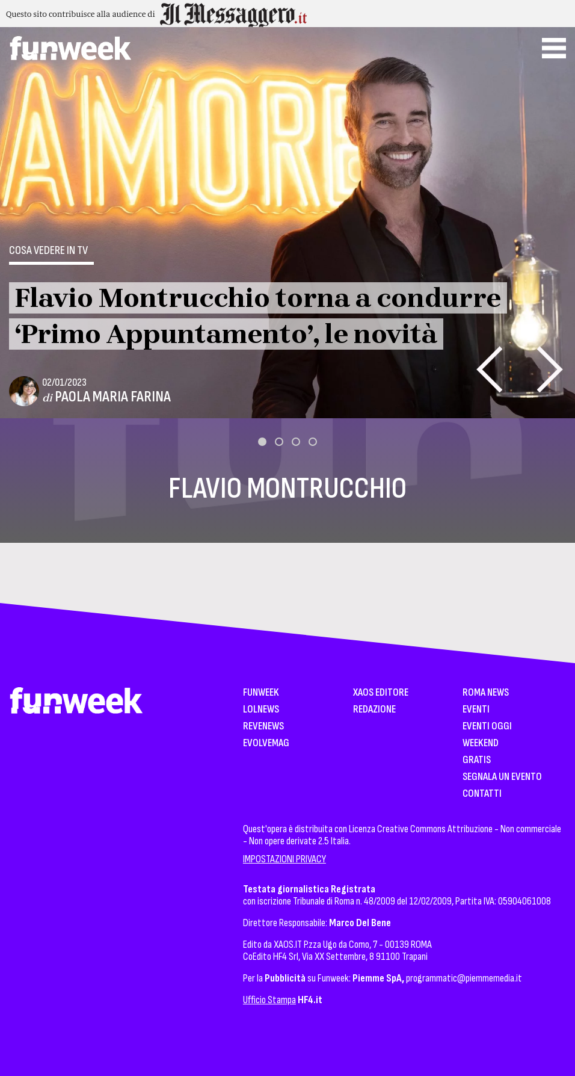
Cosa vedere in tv (48, 250)
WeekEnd (481, 743)
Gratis (477, 760)
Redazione (374, 710)
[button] (262, 441)
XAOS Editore (380, 693)
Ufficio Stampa (269, 1000)
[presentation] (489, 369)
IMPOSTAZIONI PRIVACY (284, 859)
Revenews (263, 726)
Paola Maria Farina (113, 397)
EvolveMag (266, 743)
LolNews (261, 710)
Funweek (261, 693)
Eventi (476, 710)
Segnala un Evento (502, 777)
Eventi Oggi (487, 726)
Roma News (486, 693)
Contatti (482, 794)
